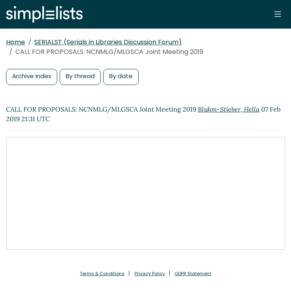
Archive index (31, 76)
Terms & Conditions (102, 273)
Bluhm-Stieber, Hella (229, 109)
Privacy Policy (150, 273)
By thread (80, 76)
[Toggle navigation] (277, 14)
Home (15, 42)
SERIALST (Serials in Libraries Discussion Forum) (108, 42)
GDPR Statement (193, 273)
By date (121, 76)
